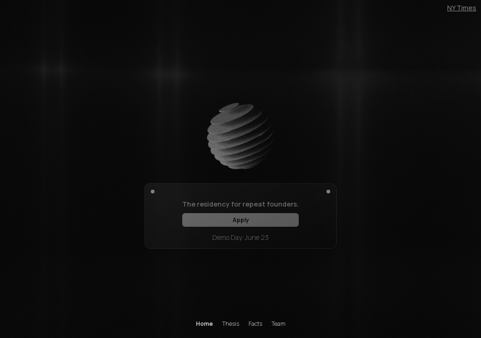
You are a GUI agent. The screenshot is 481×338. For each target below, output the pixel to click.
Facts (255, 324)
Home (204, 324)
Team (279, 324)
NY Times (461, 7)
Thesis (230, 324)
